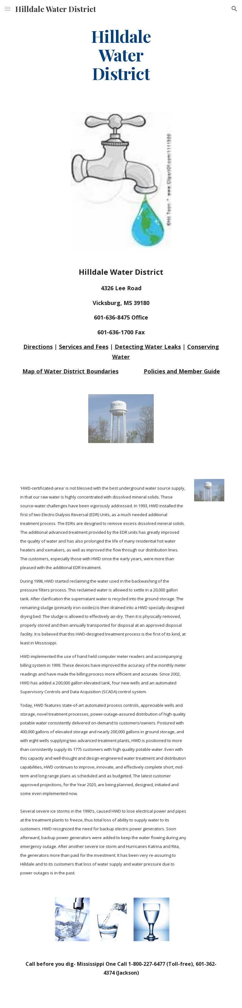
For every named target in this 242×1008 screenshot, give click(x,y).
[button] (7, 8)
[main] (121, 54)
